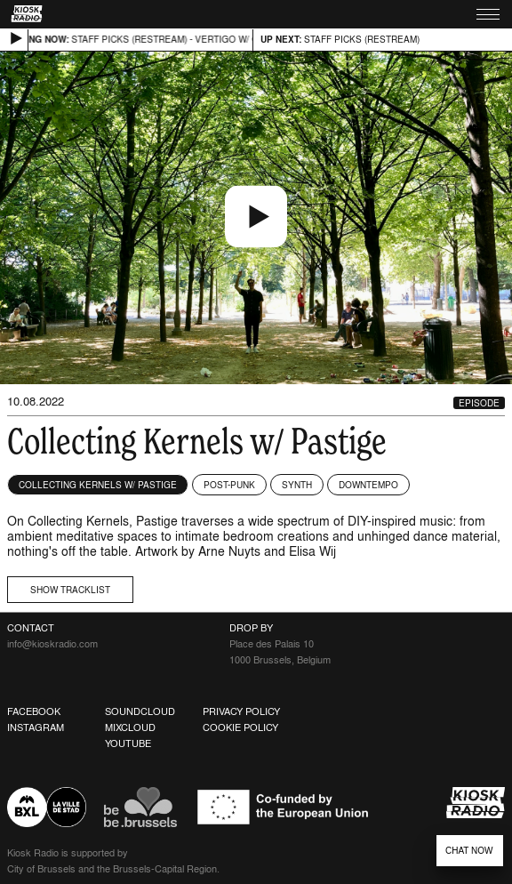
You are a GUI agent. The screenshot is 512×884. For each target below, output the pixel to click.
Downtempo (368, 484)
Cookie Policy (240, 727)
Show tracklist (70, 589)
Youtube (128, 743)
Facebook (33, 711)
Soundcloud (140, 711)
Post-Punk (229, 484)
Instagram (35, 727)
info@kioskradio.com (52, 644)
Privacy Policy (241, 711)
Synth (297, 484)
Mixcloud (130, 727)
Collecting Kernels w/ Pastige (98, 484)
